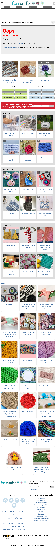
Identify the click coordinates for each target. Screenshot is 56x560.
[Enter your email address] (39, 487)
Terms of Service (8, 529)
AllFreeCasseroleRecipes (41, 520)
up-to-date (20, 43)
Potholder (11, 214)
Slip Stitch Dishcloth (45, 158)
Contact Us (22, 511)
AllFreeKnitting (41, 500)
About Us (5, 511)
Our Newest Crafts (8, 90)
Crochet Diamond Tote (45, 215)
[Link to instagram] (22, 500)
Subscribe (21, 526)
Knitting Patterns (48, 97)
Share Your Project (9, 526)
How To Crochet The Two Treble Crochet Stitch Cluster (9, 335)
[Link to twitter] (11, 500)
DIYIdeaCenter (41, 507)
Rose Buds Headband (46, 386)
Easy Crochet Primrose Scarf (46, 361)
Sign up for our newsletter (11, 47)
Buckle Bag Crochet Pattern (45, 134)
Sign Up (51, 105)
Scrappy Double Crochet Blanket (46, 334)
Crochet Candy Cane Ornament (28, 246)
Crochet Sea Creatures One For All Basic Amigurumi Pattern (46, 414)
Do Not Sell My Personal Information (13, 519)
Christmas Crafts (8, 93)
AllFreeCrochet (41, 498)
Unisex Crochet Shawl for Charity (10, 81)
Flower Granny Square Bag (45, 190)
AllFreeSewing (41, 509)
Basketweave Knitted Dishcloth (45, 273)
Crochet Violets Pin (46, 80)
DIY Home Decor (21, 97)
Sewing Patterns (35, 93)
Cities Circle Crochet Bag (28, 215)
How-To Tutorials (48, 93)
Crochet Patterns (8, 97)
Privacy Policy (12, 107)
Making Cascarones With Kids (28, 334)
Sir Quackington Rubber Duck (14, 469)
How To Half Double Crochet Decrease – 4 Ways (46, 307)
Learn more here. (8, 541)
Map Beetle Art (10, 304)
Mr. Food (41, 511)
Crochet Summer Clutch (11, 159)
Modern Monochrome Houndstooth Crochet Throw (28, 307)
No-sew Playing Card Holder (11, 190)
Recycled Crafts (21, 90)
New (3, 283)
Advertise (13, 511)
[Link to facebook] (5, 500)
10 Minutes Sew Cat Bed (28, 134)
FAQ (13, 515)
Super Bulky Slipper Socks (11, 134)
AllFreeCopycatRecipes (41, 516)
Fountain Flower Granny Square (28, 81)
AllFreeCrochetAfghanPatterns (41, 505)
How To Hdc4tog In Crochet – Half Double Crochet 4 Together (41, 470)
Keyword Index (8, 523)
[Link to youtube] (14, 505)
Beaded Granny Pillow (28, 360)
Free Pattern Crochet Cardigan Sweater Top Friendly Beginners (9, 414)
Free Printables (35, 90)
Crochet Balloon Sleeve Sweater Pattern (45, 247)
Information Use (21, 107)
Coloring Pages (35, 97)
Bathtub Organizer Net (9, 439)
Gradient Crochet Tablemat (27, 387)
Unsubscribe (20, 529)
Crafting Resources (21, 93)
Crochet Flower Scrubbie (28, 159)
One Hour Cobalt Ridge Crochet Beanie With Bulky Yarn (28, 442)
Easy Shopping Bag (28, 189)
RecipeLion (41, 514)
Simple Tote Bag (11, 245)
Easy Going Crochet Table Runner (9, 361)
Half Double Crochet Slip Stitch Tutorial (9, 387)
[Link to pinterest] (17, 500)
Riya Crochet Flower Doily (27, 413)
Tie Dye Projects (48, 90)
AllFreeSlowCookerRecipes (41, 518)
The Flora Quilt (28, 272)
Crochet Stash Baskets (11, 273)
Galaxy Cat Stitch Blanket (46, 441)
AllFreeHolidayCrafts (41, 502)
